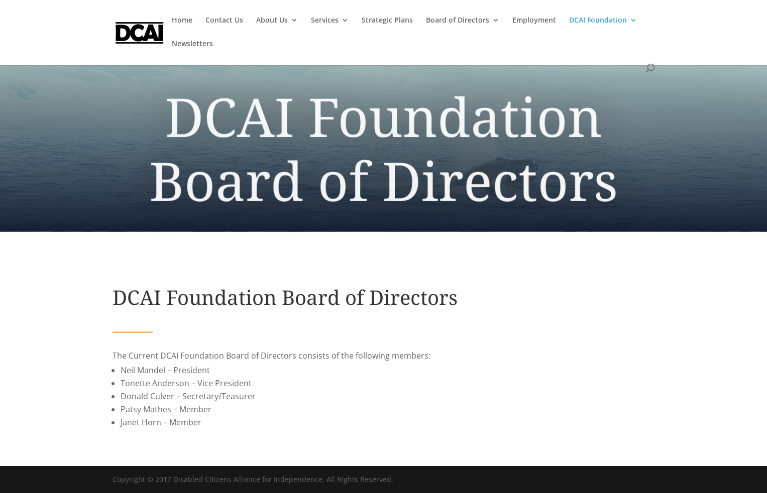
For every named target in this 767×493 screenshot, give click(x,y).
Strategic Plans (387, 21)
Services (325, 21)
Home (182, 21)
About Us (272, 21)
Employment (534, 21)
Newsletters (192, 44)
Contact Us (224, 21)
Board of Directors (457, 21)
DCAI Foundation (598, 21)
